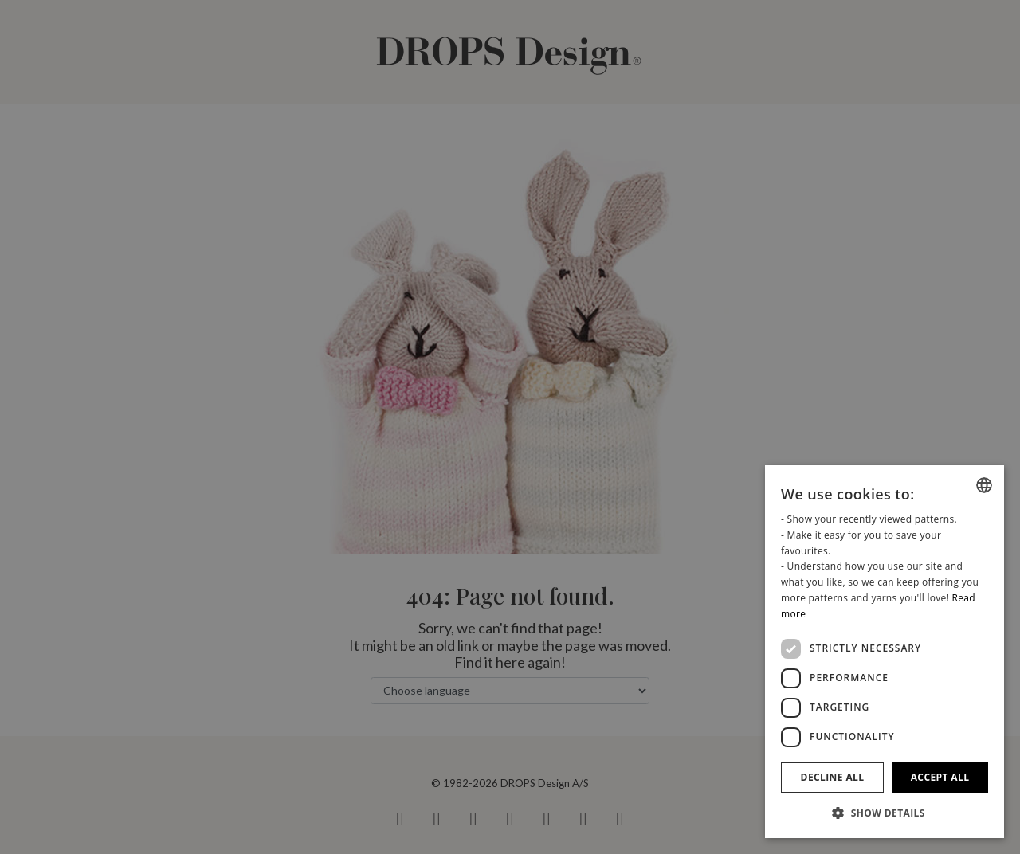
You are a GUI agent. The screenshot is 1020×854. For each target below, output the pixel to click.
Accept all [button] (940, 777)
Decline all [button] (833, 777)
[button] (884, 812)
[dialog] (884, 651)
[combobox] (984, 485)
